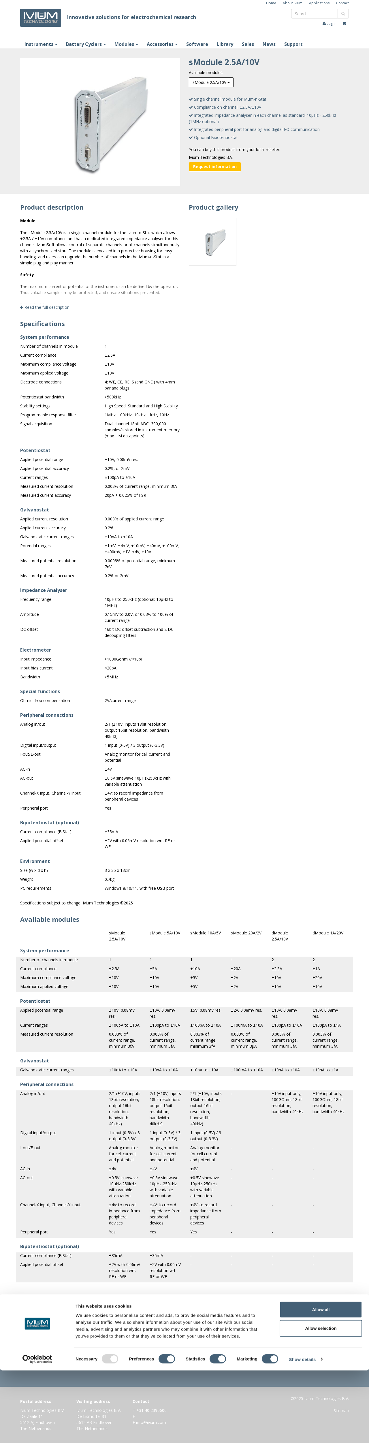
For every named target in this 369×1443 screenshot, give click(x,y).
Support (293, 44)
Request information (215, 166)
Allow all (321, 1381)
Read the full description (44, 307)
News (269, 44)
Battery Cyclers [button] (86, 44)
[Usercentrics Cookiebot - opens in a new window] (37, 1431)
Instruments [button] (41, 44)
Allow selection (320, 1400)
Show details (302, 1431)
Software (197, 44)
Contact (342, 3)
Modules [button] (126, 44)
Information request (183, 1353)
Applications (319, 3)
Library (225, 44)
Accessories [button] (162, 44)
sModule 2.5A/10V (211, 82)
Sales (248, 44)
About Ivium (292, 3)
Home (271, 3)
